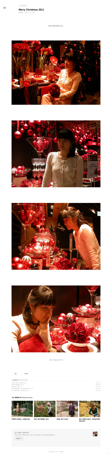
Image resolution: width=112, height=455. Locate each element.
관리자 (61, 451)
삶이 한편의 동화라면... (22, 432)
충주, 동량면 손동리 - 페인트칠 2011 (19, 390)
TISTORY (56, 451)
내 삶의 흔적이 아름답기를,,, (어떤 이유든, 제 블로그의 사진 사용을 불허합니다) (34, 435)
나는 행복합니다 (15, 380)
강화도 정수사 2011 (16, 386)
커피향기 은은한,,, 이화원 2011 (18, 383)
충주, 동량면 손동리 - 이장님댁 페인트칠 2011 (21, 388)
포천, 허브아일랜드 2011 (17, 384)
